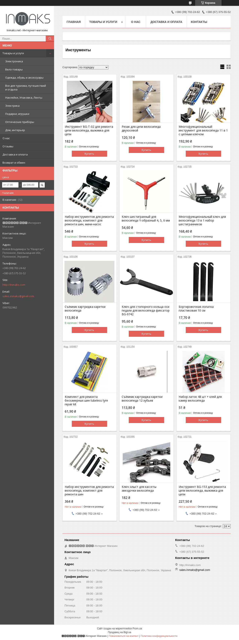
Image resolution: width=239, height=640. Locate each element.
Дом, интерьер (15, 130)
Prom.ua (137, 628)
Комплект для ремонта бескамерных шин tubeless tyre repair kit (86, 400)
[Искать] (50, 38)
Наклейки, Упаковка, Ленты (23, 97)
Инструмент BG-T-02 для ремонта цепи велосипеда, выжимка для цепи (89, 130)
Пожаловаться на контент (124, 636)
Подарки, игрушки (17, 114)
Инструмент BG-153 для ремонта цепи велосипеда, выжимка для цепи (202, 490)
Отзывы (7, 146)
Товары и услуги (13, 53)
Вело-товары (14, 69)
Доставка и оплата (15, 154)
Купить (89, 153)
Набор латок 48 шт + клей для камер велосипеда (200, 398)
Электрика (12, 106)
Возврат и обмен (13, 162)
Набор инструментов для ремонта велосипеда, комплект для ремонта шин (89, 490)
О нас (6, 138)
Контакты (199, 22)
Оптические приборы (19, 122)
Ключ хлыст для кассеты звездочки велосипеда (139, 488)
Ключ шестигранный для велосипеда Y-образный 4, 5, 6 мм (146, 218)
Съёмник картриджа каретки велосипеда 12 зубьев (142, 398)
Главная (74, 22)
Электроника (14, 61)
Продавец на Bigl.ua (119, 632)
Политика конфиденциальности (159, 636)
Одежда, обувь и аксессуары (24, 77)
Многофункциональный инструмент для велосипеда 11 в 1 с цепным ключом (203, 130)
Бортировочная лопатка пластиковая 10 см (196, 308)
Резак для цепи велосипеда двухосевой (141, 128)
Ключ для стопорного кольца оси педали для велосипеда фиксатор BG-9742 (146, 310)
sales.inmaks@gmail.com (18, 296)
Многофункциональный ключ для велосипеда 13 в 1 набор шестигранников (202, 220)
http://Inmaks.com (13, 285)
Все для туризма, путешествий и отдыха (25, 87)
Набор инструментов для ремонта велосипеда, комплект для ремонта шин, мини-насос (89, 220)
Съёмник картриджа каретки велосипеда (85, 308)
